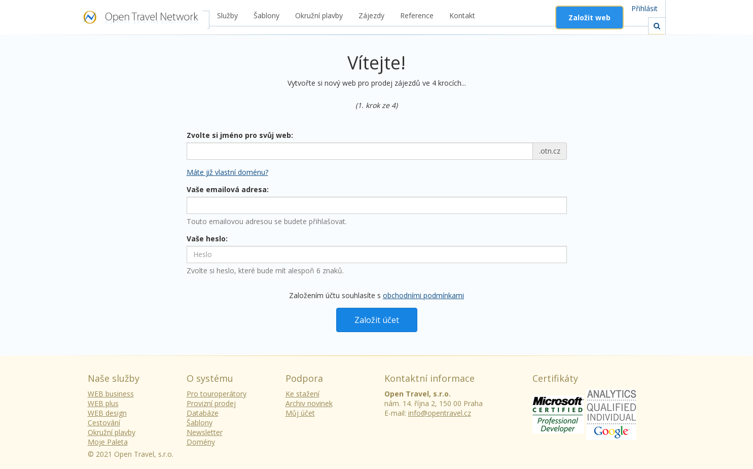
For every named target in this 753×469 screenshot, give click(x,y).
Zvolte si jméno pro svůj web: (240, 135)
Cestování (104, 422)
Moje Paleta (108, 442)
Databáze (203, 413)
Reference (417, 15)
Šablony (266, 15)
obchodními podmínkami (423, 295)
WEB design (107, 413)
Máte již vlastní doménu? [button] (227, 172)
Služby (227, 15)
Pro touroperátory (216, 394)
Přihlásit (644, 8)
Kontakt (462, 15)
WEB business (111, 394)
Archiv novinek (309, 403)
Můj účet (300, 413)
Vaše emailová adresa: (228, 189)
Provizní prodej (211, 403)
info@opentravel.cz (439, 413)
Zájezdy (371, 15)
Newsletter (205, 432)
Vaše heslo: (207, 238)
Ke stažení (302, 394)
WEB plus (103, 403)
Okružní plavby (319, 15)
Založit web (589, 17)
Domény (201, 442)
